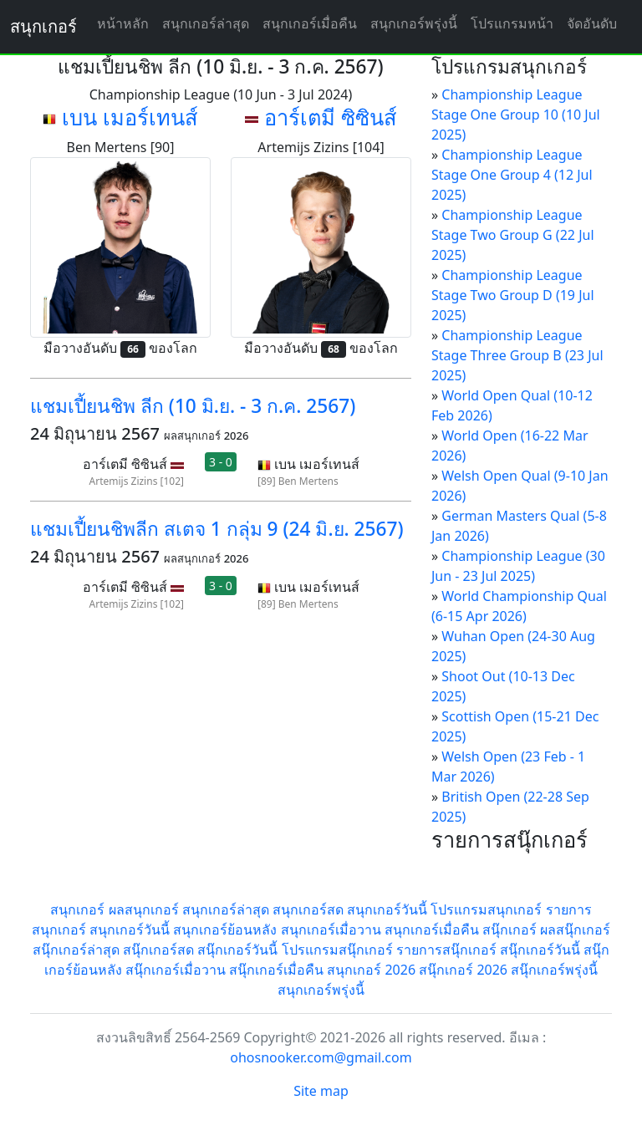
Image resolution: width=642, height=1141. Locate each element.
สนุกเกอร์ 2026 (371, 969)
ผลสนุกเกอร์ (144, 909)
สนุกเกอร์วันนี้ (387, 909)
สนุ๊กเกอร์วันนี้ (237, 949)
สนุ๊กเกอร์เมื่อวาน (175, 969)
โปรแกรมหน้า (512, 23)
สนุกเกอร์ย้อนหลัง (225, 929)
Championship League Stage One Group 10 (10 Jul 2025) (515, 114)
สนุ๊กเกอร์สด (158, 949)
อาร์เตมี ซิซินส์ (330, 117)
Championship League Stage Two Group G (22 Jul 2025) (512, 235)
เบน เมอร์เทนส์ (130, 117)
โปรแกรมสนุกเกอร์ (486, 909)
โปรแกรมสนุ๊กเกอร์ (337, 949)
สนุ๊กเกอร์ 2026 (463, 969)
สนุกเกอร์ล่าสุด (205, 23)
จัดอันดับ (592, 23)
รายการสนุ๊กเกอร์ (446, 949)
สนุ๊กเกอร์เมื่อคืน (276, 969)
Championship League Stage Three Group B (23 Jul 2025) (517, 355)
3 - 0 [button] (220, 462)
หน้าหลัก (123, 23)
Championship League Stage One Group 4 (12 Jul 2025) (512, 174)
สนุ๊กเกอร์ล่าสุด (76, 949)
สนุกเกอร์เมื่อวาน (331, 929)
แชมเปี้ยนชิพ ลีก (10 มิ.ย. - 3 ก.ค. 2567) (192, 406)
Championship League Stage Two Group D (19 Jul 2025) (512, 295)
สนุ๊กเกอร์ (509, 929)
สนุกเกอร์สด (308, 909)
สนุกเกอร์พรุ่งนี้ (413, 23)
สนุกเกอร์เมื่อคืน (309, 23)
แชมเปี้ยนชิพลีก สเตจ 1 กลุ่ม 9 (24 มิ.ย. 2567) (217, 529)
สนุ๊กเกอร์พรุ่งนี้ (554, 969)
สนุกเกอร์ (43, 26)
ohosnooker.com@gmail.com (320, 1057)
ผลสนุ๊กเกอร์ (575, 929)
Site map (321, 1091)
